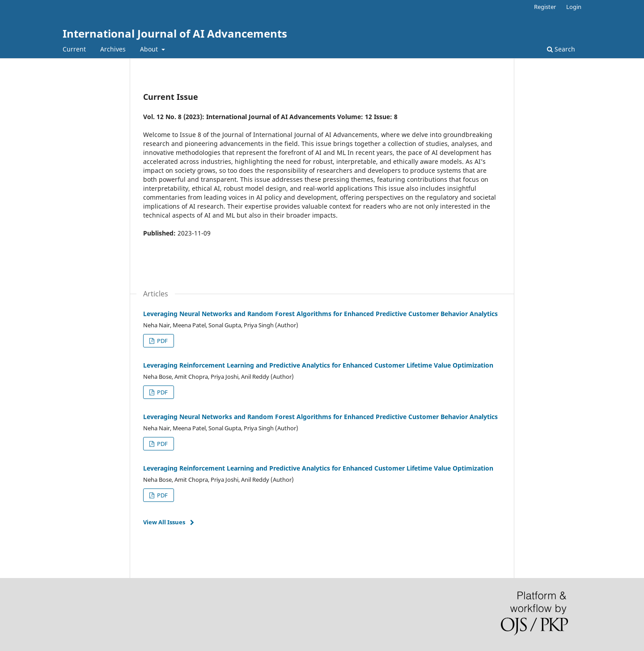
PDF (162, 341)
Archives (113, 49)
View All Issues (164, 522)
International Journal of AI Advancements (175, 33)
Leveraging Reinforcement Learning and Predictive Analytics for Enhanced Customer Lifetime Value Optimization (318, 365)
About (150, 49)
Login (573, 7)
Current (74, 49)
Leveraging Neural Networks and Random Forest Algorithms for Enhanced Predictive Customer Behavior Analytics (320, 313)
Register (545, 7)
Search (561, 49)
